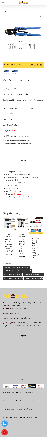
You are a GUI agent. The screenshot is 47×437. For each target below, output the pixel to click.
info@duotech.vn (14, 313)
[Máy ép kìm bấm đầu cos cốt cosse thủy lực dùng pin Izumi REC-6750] (9, 223)
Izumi (25, 392)
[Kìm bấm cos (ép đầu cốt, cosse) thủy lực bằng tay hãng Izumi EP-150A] (35, 225)
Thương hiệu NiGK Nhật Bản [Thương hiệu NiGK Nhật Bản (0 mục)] (34, 278)
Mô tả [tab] (23, 161)
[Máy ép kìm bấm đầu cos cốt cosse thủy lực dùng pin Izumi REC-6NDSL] (22, 223)
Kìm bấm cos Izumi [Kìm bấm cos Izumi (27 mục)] (9, 267)
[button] (3, 2)
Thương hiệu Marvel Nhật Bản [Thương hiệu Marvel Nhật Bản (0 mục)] (33, 274)
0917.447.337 (14, 308)
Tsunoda (26, 401)
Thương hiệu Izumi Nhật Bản (21, 144)
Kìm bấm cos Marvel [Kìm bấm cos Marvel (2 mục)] (23, 267)
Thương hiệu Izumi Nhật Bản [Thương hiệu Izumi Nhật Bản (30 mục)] (13, 274)
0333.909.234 (23, 308)
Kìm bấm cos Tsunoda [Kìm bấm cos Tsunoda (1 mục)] (24, 271)
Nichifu (18, 392)
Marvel (18, 401)
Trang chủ (5, 11)
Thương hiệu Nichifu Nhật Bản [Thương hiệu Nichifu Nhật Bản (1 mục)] (13, 278)
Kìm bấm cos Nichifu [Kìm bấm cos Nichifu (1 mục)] (10, 271)
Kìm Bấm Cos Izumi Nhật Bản (19, 11)
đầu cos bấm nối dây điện (19, 417)
